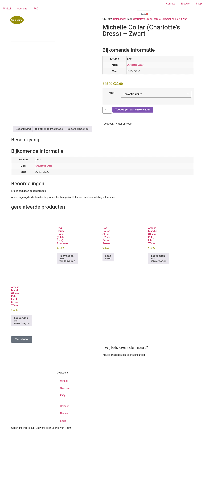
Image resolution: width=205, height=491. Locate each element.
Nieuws (185, 3)
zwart (184, 18)
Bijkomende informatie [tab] (49, 128)
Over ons (22, 8)
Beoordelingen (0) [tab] (78, 128)
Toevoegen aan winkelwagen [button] (67, 258)
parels (157, 18)
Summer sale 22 (171, 18)
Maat (111, 93)
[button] (108, 124)
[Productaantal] (107, 110)
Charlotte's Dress (142, 18)
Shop (199, 3)
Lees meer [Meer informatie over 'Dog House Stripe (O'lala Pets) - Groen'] (108, 257)
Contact (170, 3)
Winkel (7, 8)
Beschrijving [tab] (23, 128)
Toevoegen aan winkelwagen (132, 109)
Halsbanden (119, 18)
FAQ (36, 8)
